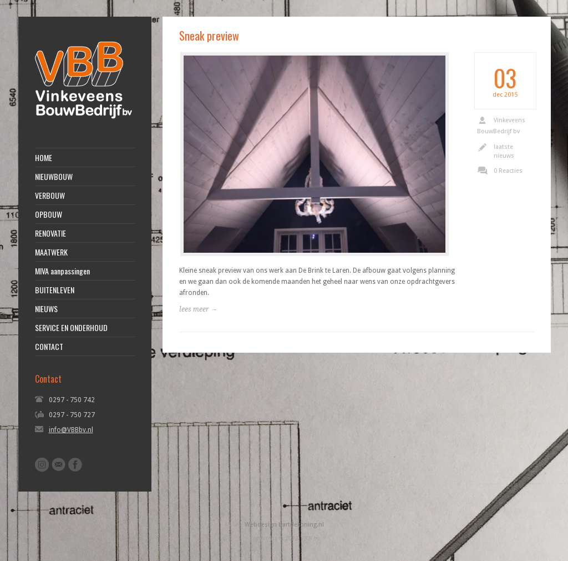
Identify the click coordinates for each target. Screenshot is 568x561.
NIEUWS (46, 309)
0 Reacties (508, 170)
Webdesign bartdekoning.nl (284, 524)
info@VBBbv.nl (71, 430)
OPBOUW (48, 214)
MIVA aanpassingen (62, 271)
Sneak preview (209, 35)
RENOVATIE (50, 233)
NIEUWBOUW (54, 177)
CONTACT (49, 346)
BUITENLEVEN (54, 290)
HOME (43, 158)
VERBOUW (50, 195)
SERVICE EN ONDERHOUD (71, 328)
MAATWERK (51, 252)
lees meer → (198, 309)
